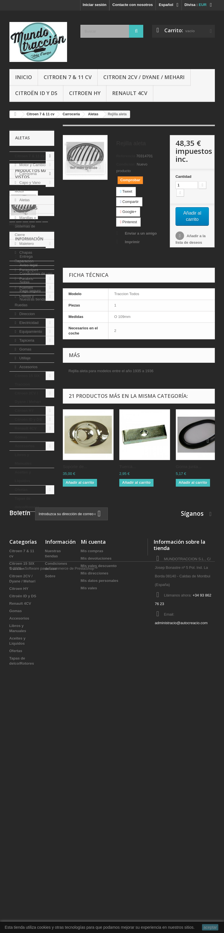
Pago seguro (30, 701)
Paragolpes (28, 270)
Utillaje (24, 358)
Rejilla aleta (20, 582)
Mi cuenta (93, 775)
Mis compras (92, 784)
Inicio (23, 77)
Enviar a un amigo (141, 233)
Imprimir (132, 242)
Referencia (125, 156)
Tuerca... (127, 466)
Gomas (24, 349)
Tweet (126, 191)
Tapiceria (26, 340)
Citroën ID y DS (36, 93)
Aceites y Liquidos (23, 476)
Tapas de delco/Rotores (27, 502)
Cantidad (183, 176)
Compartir (129, 202)
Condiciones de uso (35, 684)
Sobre (24, 693)
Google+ (128, 211)
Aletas (24, 200)
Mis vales (89, 821)
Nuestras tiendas (33, 710)
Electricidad (28, 323)
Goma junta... (188, 466)
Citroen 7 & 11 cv (68, 77)
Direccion (26, 314)
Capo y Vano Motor (28, 186)
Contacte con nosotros (132, 5)
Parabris (25, 279)
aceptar (210, 927)
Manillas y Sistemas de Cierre (25, 226)
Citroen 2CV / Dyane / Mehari (144, 77)
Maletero (26, 243)
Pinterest (128, 222)
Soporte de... (75, 466)
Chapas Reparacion (24, 256)
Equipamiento (30, 331)
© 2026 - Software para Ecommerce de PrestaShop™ (53, 917)
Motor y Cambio (31, 165)
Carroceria (27, 174)
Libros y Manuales (23, 459)
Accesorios (27, 367)
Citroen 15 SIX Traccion (27, 380)
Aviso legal (28, 676)
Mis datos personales (99, 814)
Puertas (25, 209)
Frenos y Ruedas (24, 300)
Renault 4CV (129, 93)
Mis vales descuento (99, 799)
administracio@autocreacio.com (181, 856)
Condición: (126, 164)
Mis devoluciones (96, 792)
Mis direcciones (95, 807)
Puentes (25, 287)
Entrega (26, 667)
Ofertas (21, 489)
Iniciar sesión (94, 5)
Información (29, 651)
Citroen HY (84, 93)
